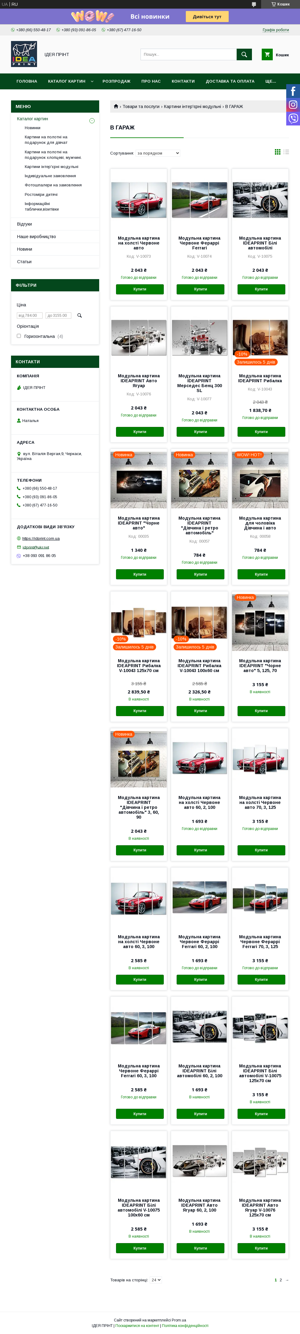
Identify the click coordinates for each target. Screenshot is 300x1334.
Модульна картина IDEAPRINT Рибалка (260, 378)
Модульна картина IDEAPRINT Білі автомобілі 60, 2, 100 (199, 1070)
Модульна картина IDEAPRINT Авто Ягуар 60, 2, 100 (199, 1205)
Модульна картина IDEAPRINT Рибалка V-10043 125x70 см (139, 665)
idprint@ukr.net (36, 547)
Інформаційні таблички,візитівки (42, 206)
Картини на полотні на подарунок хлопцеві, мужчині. (53, 155)
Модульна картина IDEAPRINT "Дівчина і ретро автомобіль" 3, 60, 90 (139, 807)
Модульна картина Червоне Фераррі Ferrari (199, 243)
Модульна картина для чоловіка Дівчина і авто (260, 523)
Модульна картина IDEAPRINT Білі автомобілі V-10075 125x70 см (260, 1073)
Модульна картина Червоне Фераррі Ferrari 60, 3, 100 (139, 1070)
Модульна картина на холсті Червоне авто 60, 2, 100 (199, 802)
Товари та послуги (140, 106)
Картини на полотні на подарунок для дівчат (46, 140)
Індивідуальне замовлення (50, 176)
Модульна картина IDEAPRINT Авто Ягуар (139, 380)
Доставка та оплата (230, 81)
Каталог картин (66, 81)
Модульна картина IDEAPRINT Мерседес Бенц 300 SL (199, 383)
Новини (24, 249)
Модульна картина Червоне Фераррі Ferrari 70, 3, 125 (260, 941)
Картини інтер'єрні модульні (192, 106)
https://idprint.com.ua (41, 538)
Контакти (183, 81)
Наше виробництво (36, 236)
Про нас (151, 81)
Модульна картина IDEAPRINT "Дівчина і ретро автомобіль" (199, 525)
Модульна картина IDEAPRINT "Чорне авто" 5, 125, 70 (260, 665)
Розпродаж (116, 81)
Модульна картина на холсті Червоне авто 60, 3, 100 (139, 941)
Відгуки (24, 224)
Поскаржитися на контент (137, 1326)
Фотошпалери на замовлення (53, 185)
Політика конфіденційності (185, 1326)
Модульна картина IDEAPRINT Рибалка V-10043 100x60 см (199, 665)
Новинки (32, 127)
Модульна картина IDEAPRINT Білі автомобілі (260, 243)
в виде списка (286, 153)
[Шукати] (244, 54)
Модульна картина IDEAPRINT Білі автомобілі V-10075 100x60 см (139, 1207)
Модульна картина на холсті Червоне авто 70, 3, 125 (260, 802)
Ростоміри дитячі (41, 194)
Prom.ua (179, 1320)
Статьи (24, 261)
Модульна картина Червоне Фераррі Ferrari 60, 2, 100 (199, 941)
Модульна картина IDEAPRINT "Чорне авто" (139, 523)
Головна (27, 81)
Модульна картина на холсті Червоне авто (139, 243)
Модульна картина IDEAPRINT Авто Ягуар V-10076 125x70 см (260, 1207)
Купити (139, 289)
